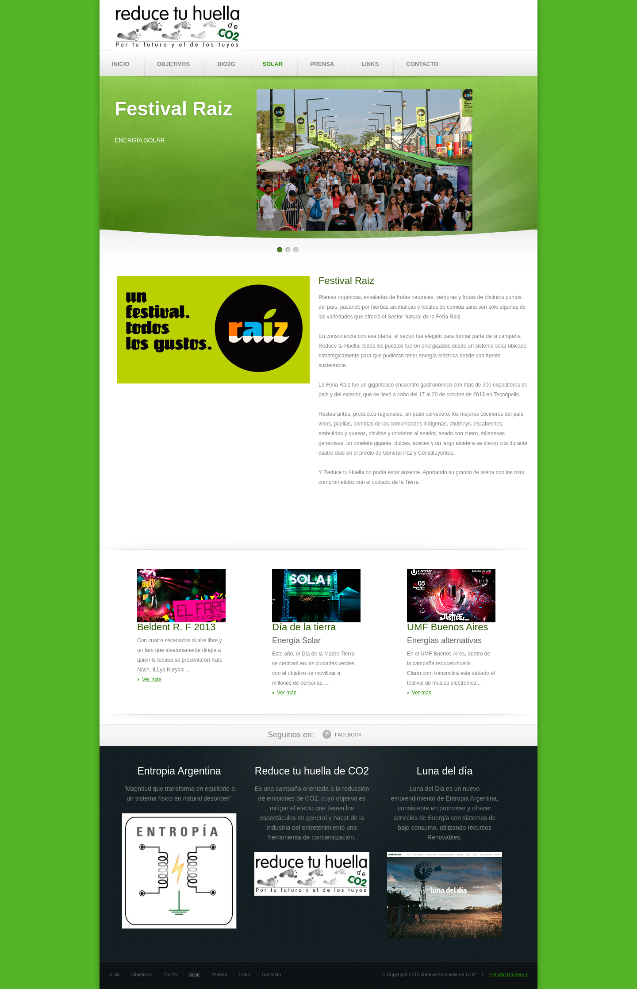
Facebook (342, 734)
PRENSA (322, 64)
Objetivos (141, 974)
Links (244, 974)
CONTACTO (422, 64)
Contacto (271, 974)
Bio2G (170, 974)
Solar (194, 974)
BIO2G (226, 64)
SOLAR (273, 64)
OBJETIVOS (173, 64)
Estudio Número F (509, 974)
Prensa (219, 974)
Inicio (114, 974)
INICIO (121, 64)
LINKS (370, 64)
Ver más (151, 679)
